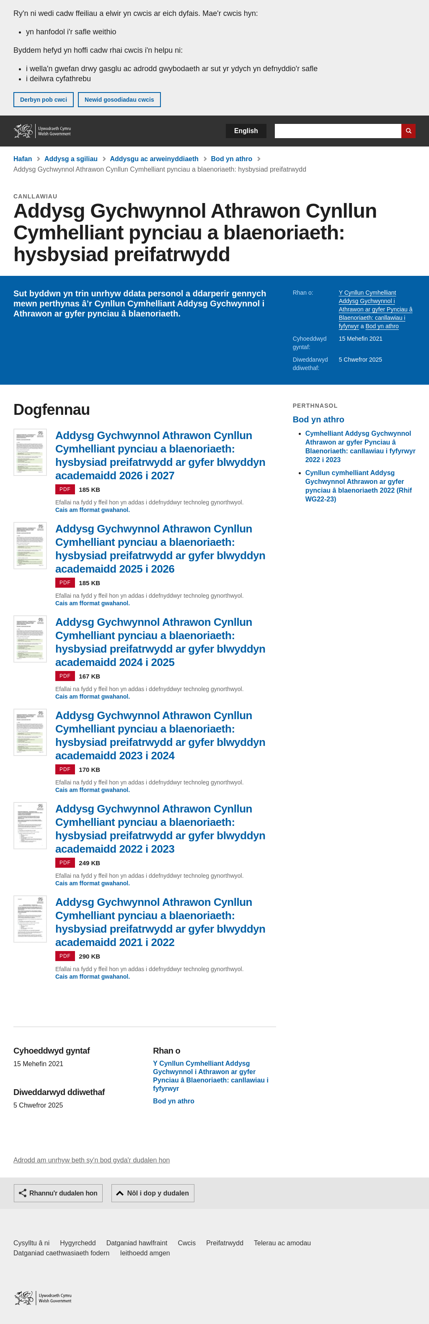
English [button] (246, 130)
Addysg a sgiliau (71, 158)
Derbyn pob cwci (43, 99)
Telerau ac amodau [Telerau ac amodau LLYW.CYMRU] (282, 1243)
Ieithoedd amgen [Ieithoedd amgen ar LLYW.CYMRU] (145, 1253)
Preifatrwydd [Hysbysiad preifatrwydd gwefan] (224, 1243)
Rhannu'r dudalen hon (63, 1193)
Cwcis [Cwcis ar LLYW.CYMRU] (187, 1243)
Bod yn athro (232, 158)
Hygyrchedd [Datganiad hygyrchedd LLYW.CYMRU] (78, 1243)
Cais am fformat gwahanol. (92, 509)
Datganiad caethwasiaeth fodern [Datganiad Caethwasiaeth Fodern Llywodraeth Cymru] (61, 1253)
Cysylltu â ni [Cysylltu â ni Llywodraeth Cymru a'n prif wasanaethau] (31, 1243)
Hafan (22, 158)
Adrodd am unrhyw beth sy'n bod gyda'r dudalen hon (91, 1160)
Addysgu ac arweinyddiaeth (154, 158)
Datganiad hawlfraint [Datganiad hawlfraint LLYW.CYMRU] (137, 1243)
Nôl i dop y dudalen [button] (158, 1193)
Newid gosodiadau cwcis (119, 99)
